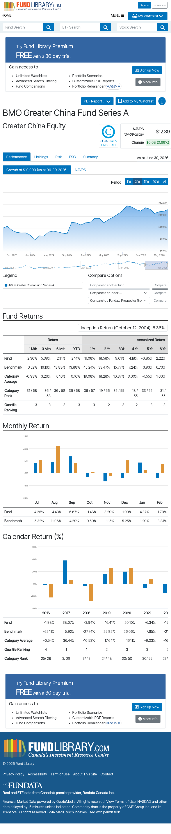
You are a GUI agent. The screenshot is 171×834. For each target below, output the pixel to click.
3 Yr (137, 181)
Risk (58, 157)
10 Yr (156, 181)
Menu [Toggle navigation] (117, 15)
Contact (106, 774)
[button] (48, 27)
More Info (148, 82)
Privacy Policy (13, 774)
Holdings (41, 157)
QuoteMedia (65, 801)
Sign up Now (147, 70)
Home (6, 15)
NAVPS (80, 170)
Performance (16, 157)
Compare (160, 285)
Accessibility (37, 774)
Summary (90, 157)
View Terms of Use (121, 801)
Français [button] (160, 5)
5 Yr (146, 181)
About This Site (85, 774)
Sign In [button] (144, 5)
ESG (72, 157)
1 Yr (129, 181)
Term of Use (60, 774)
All (164, 181)
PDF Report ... (97, 101)
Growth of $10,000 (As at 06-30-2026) (37, 170)
